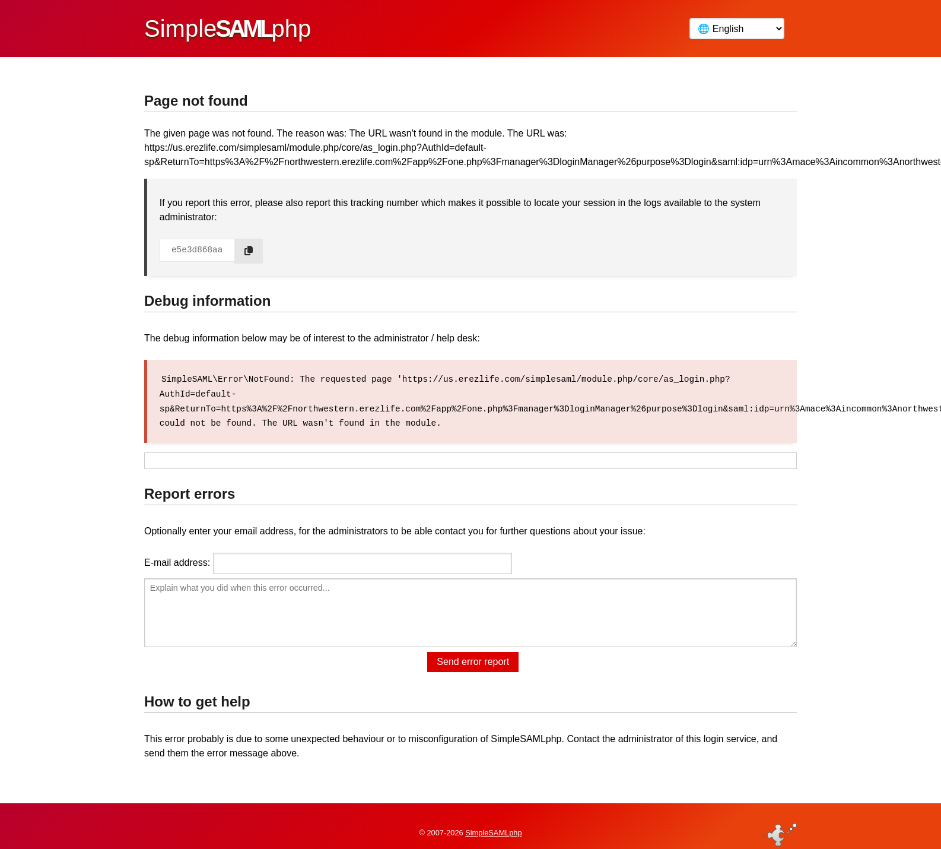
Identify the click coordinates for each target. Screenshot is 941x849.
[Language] (736, 28)
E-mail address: (177, 561)
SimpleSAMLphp (493, 821)
